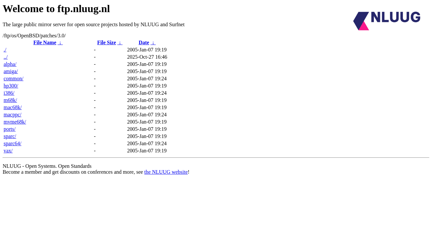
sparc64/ (12, 143)
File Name (44, 42)
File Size (106, 42)
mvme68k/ (15, 122)
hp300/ (11, 85)
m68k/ (10, 100)
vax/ (8, 150)
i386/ (9, 93)
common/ (13, 78)
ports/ (9, 129)
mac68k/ (13, 107)
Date (144, 42)
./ (5, 49)
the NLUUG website (166, 172)
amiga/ (11, 71)
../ (6, 57)
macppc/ (12, 114)
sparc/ (10, 136)
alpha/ (10, 64)
